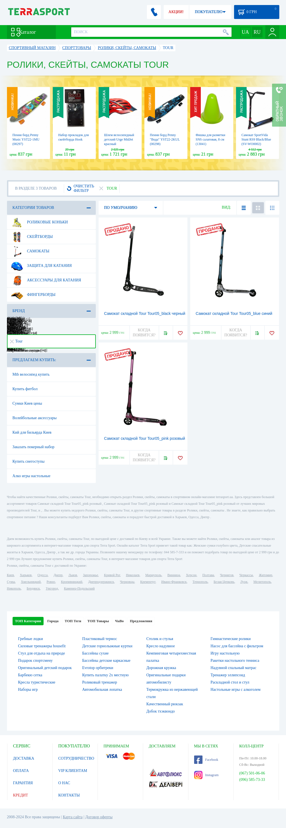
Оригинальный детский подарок (45, 668)
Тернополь (200, 582)
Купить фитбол (25, 389)
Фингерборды (33, 294)
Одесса (42, 575)
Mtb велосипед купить (31, 374)
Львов (72, 575)
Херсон (191, 575)
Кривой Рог (112, 575)
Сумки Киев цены (27, 403)
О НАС (64, 783)
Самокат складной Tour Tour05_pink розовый (144, 438)
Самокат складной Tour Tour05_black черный (144, 313)
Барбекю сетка (30, 675)
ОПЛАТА (21, 771)
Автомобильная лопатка (102, 689)
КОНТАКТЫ (69, 795)
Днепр (58, 575)
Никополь (14, 588)
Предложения (141, 621)
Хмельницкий (31, 582)
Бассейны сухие (95, 653)
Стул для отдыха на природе (41, 653)
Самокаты (30, 251)
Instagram (206, 775)
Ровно (51, 582)
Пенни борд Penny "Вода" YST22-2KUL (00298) (165, 139)
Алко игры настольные (32, 476)
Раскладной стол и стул (230, 682)
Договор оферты (99, 817)
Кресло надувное (160, 646)
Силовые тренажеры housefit (42, 646)
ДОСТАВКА (23, 758)
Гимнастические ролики (231, 639)
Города (52, 621)
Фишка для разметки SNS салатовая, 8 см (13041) (210, 139)
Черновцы (127, 582)
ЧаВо (119, 621)
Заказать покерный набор (33, 447)
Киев (10, 575)
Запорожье (90, 575)
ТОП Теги (73, 621)
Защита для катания (41, 265)
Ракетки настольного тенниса (235, 660)
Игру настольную (225, 653)
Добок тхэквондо (160, 711)
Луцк (243, 582)
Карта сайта (73, 817)
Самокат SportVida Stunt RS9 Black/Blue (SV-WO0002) (256, 139)
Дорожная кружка (161, 668)
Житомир (265, 575)
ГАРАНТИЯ (23, 783)
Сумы (11, 582)
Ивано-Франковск (174, 582)
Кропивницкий (71, 582)
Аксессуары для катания (46, 280)
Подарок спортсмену (35, 660)
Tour (16, 341)
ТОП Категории (28, 621)
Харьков (26, 575)
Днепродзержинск (101, 582)
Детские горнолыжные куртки (107, 646)
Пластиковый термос (99, 639)
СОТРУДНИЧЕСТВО (76, 758)
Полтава (208, 575)
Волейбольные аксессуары (35, 418)
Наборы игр (28, 689)
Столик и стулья (159, 639)
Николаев (132, 575)
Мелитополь (262, 582)
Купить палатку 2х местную (105, 675)
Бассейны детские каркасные (106, 660)
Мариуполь (153, 575)
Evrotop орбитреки (97, 668)
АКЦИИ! (175, 12)
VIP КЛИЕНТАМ (72, 771)
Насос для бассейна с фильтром (237, 646)
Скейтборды (32, 236)
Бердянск (33, 588)
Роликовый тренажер (99, 682)
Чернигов (226, 575)
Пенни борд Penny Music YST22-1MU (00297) (26, 139)
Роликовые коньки (39, 222)
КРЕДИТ (20, 795)
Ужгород (52, 588)
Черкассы (246, 575)
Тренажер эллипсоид (228, 675)
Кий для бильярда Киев (32, 432)
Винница (173, 575)
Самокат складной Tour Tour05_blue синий (234, 313)
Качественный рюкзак (164, 704)
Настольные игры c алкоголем (236, 689)
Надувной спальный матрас (233, 668)
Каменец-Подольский (79, 588)
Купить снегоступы (29, 461)
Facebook (206, 759)
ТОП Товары (98, 621)
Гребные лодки (30, 639)
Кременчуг (147, 582)
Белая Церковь (224, 582)
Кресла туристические (36, 682)
